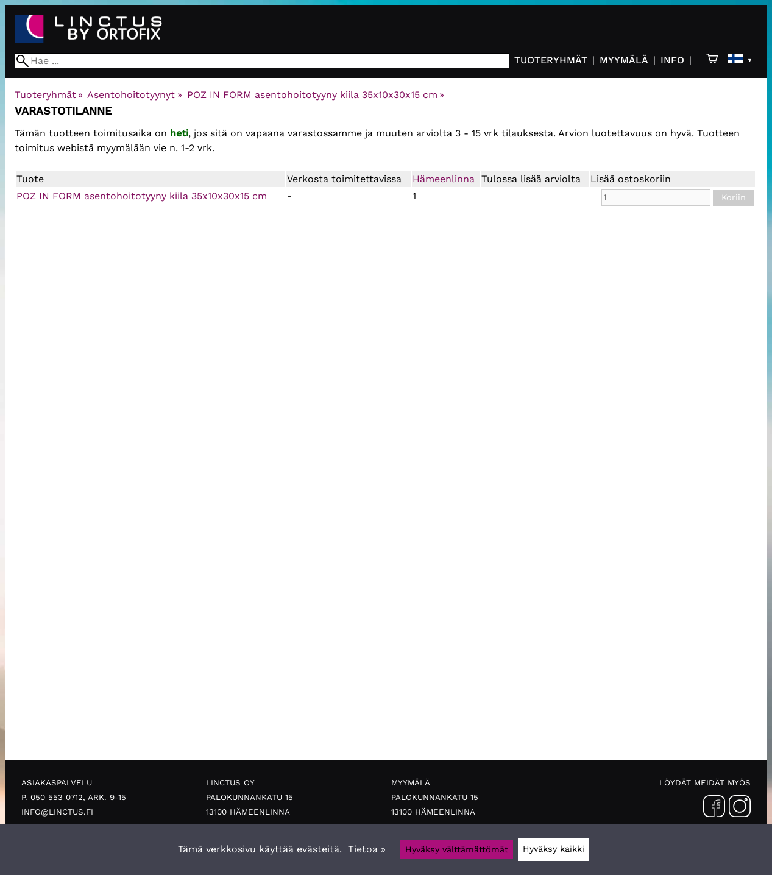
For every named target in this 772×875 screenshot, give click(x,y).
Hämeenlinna (444, 179)
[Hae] (262, 60)
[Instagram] (740, 808)
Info (672, 60)
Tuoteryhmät (550, 60)
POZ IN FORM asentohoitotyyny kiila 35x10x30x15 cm (315, 95)
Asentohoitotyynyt (134, 95)
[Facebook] (714, 808)
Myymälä (624, 60)
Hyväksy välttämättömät (456, 849)
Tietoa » (367, 849)
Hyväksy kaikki (553, 849)
